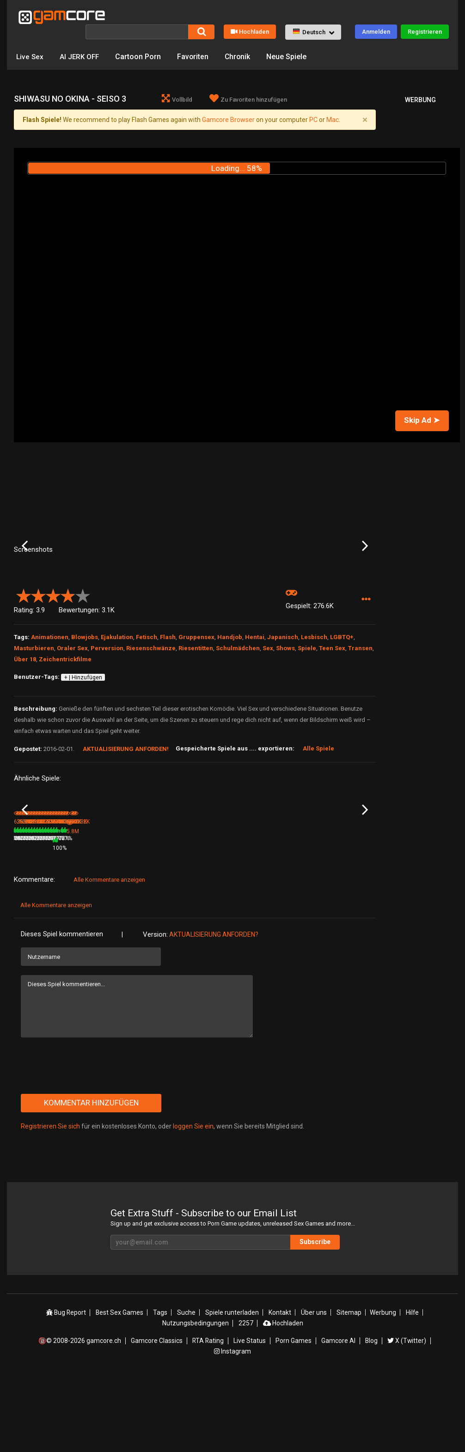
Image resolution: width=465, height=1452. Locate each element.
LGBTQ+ (342, 702)
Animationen (49, 702)
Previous (25, 578)
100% (183, 924)
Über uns (313, 1388)
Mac (332, 119)
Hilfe (410, 1388)
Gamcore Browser (228, 119)
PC (313, 119)
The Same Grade (339, 912)
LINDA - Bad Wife (217, 912)
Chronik (241, 56)
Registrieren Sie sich (50, 1202)
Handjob (229, 702)
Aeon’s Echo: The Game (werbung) (157, 912)
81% (63, 924)
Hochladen (250, 31)
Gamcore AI (338, 1415)
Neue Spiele (290, 56)
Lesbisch (314, 702)
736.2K (271, 924)
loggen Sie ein (193, 1202)
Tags (161, 1388)
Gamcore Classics (157, 1415)
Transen (360, 713)
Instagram (232, 1425)
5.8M (146, 924)
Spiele (307, 713)
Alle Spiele (318, 813)
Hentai (254, 702)
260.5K (210, 924)
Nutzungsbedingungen (195, 1398)
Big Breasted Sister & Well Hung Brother (284, 912)
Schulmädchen (238, 713)
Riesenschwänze (151, 713)
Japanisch (282, 702)
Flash (168, 702)
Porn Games (293, 1415)
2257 (245, 1398)
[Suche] (137, 31)
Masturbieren (34, 713)
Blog (370, 1415)
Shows (285, 713)
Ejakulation (117, 702)
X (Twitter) (406, 1415)
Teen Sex (332, 713)
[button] (313, 32)
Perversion (107, 713)
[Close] (364, 120)
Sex (268, 713)
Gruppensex (196, 702)
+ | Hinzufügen (83, 742)
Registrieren (425, 31)
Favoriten (196, 56)
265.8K (89, 924)
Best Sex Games (121, 1388)
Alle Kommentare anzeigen (109, 955)
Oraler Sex (72, 713)
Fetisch (146, 702)
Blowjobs (84, 702)
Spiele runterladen (232, 1388)
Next (365, 578)
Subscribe (320, 1318)
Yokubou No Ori (33, 912)
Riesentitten (195, 713)
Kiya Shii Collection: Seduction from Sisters (100, 912)
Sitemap (348, 1388)
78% (123, 924)
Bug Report (67, 1388)
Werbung (381, 1388)
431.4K (332, 924)
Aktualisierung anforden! (126, 814)
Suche (187, 1388)
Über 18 (25, 724)
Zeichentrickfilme (65, 724)
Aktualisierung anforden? (213, 1010)
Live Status (250, 1415)
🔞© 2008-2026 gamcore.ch (80, 1415)
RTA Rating (208, 1415)
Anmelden (376, 31)
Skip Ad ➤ (422, 420)
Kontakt (280, 1388)
